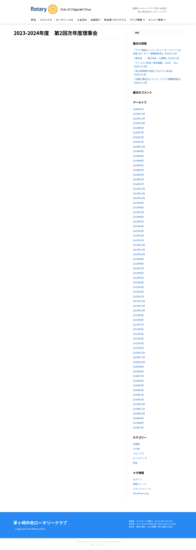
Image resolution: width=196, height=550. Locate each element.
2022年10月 (139, 256)
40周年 (136, 445)
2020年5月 (138, 387)
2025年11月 (139, 120)
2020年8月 (138, 373)
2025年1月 (138, 143)
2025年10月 (139, 125)
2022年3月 (138, 289)
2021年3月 (138, 345)
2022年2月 (138, 293)
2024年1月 (138, 185)
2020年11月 (139, 359)
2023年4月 (138, 228)
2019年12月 (139, 406)
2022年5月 (138, 279)
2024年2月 (138, 181)
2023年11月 (139, 195)
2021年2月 (138, 349)
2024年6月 (138, 162)
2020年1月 (138, 401)
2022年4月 (138, 284)
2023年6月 (138, 218)
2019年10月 (139, 415)
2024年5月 (138, 167)
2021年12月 (139, 302)
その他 (136, 450)
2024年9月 (138, 153)
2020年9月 (138, 368)
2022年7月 (138, 270)
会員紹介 (95, 21)
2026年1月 (138, 111)
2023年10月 (139, 199)
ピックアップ (140, 460)
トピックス (46, 21)
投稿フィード (140, 485)
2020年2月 (138, 396)
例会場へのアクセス (115, 21)
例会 (33, 21)
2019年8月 (138, 424)
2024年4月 (138, 171)
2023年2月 (138, 237)
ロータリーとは (64, 21)
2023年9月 (138, 204)
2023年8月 (138, 209)
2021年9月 (138, 317)
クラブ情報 (136, 21)
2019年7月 (138, 429)
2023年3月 (138, 232)
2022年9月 (138, 260)
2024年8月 (138, 157)
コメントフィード (142, 490)
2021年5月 (138, 335)
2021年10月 (139, 312)
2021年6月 (138, 331)
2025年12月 (139, 115)
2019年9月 (138, 420)
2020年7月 (138, 377)
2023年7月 (138, 214)
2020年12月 (139, 354)
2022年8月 (138, 265)
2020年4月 (138, 392)
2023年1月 (138, 242)
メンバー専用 (155, 21)
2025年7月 (138, 134)
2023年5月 (138, 223)
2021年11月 (139, 307)
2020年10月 (139, 363)
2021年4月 (138, 340)
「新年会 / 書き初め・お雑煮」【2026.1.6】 (156, 60)
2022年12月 (139, 246)
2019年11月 (139, 410)
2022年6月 (138, 274)
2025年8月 (138, 129)
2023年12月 (139, 190)
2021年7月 (138, 326)
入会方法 (82, 21)
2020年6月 (138, 382)
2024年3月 (138, 176)
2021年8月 (138, 321)
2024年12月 (139, 148)
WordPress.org (141, 495)
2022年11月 (139, 251)
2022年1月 (138, 298)
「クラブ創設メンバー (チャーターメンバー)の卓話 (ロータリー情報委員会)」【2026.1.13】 (157, 53)
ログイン (137, 481)
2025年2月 (138, 139)
